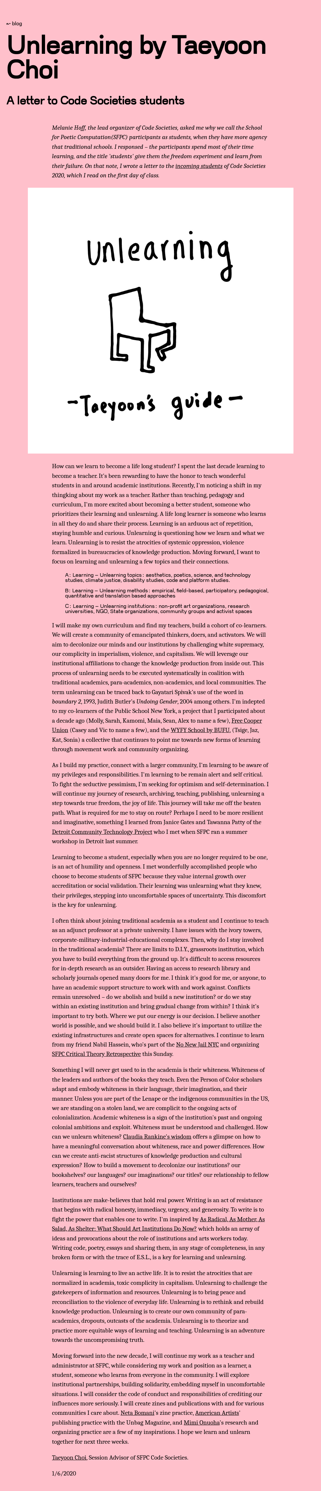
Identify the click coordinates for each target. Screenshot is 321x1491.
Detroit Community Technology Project (102, 831)
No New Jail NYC (197, 1044)
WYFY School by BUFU (200, 730)
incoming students (199, 166)
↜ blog (14, 23)
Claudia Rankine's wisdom (157, 1136)
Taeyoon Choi (69, 1457)
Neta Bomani (137, 1412)
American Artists (217, 1412)
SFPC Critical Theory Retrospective (96, 1054)
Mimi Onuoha (202, 1422)
